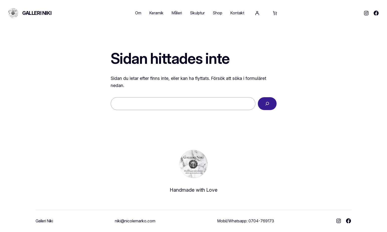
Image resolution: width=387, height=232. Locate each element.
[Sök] (267, 103)
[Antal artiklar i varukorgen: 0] (275, 13)
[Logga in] (257, 13)
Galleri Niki (36, 13)
